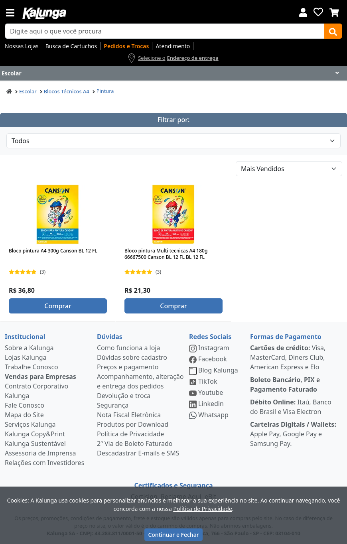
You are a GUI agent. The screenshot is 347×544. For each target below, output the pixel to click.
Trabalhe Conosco (31, 367)
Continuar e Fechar (173, 534)
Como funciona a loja (128, 347)
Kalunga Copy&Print (35, 434)
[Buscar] (333, 31)
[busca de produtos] (164, 31)
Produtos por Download (132, 424)
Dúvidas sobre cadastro (132, 357)
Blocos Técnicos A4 (66, 91)
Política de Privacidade (130, 434)
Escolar (28, 91)
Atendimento (173, 46)
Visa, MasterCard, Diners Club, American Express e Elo (287, 357)
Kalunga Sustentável (35, 443)
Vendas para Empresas (40, 376)
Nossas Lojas (22, 46)
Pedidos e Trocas (126, 46)
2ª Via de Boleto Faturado (135, 443)
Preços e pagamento (127, 367)
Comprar (57, 306)
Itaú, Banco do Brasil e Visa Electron (290, 407)
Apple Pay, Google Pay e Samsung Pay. (293, 434)
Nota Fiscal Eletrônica (129, 414)
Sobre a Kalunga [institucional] (29, 347)
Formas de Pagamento (285, 336)
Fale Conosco (24, 405)
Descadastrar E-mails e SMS (138, 453)
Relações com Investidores (44, 462)
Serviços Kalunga (30, 424)
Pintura (105, 91)
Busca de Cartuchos (71, 46)
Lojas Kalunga (26, 357)
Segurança (112, 405)
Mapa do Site (24, 414)
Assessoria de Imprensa (40, 453)
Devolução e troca (123, 395)
